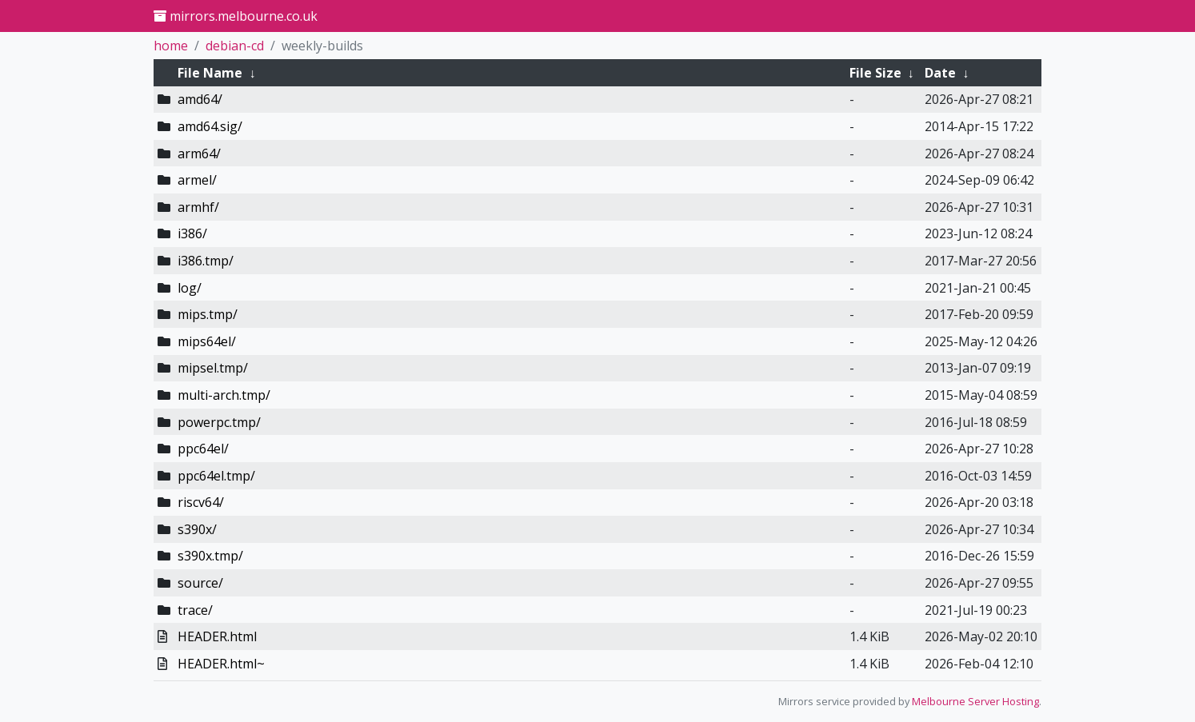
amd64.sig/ (210, 126)
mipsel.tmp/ (213, 368)
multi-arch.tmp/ (224, 395)
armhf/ (198, 207)
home (171, 45)
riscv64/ (201, 502)
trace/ (195, 610)
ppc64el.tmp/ (216, 476)
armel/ (197, 180)
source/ (200, 583)
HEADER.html (217, 636)
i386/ (192, 233)
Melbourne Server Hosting (975, 701)
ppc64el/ (203, 448)
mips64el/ (207, 341)
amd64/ (200, 99)
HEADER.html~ (221, 663)
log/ (190, 288)
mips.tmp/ (208, 314)
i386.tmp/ (206, 260)
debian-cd (235, 45)
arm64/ (199, 153)
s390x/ (197, 529)
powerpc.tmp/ (219, 422)
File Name (210, 73)
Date (940, 73)
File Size (875, 73)
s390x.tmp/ (210, 555)
